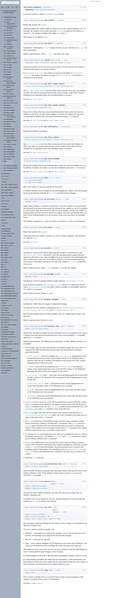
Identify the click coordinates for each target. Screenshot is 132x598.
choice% (30, 390)
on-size (4, 284)
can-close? (49, 20)
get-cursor (5, 248)
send (26, 20)
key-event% (43, 328)
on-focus (4, 279)
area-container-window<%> (45, 9)
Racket (95, 1)
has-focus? (5, 269)
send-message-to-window (75, 281)
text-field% (31, 375)
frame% (47, 14)
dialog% (56, 14)
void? (66, 60)
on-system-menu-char (53, 464)
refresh (4, 303)
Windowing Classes (10, 17)
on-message (49, 274)
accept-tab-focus (65, 367)
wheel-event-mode (7, 315)
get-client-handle (7, 243)
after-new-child (6, 341)
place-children (6, 365)
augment (44, 25)
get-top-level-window (8, 324)
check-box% (36, 415)
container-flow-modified (9, 351)
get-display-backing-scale (63, 310)
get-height (5, 252)
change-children (6, 349)
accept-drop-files (7, 233)
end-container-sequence (9, 358)
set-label (4, 310)
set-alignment (6, 370)
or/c (37, 62)
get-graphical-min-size (9, 320)
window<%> (7, 231)
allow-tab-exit (64, 356)
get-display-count (66, 308)
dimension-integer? (39, 486)
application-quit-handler (33, 255)
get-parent (5, 322)
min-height (5, 327)
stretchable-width (7, 334)
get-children (5, 363)
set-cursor (5, 308)
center (47, 60)
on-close (60, 31)
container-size (6, 353)
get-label (4, 255)
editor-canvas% (33, 356)
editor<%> (64, 86)
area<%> (6, 317)
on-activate (49, 199)
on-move (4, 281)
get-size (4, 260)
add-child (4, 339)
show (58, 33)
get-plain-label (6, 257)
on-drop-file (5, 276)
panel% (44, 409)
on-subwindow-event (8, 289)
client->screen (6, 236)
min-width (4, 329)
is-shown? (4, 274)
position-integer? (35, 180)
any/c (35, 201)
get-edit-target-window (36, 91)
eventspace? (65, 126)
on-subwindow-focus (8, 291)
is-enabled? (5, 272)
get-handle (5, 250)
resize (47, 481)
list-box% (31, 396)
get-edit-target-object (54, 84)
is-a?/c (41, 86)
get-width (4, 262)
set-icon (48, 507)
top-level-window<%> (32, 7)
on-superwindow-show (8, 298)
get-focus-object (36, 99)
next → (17, 7)
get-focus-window (36, 120)
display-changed (51, 299)
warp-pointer (5, 313)
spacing (4, 373)
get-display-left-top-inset (38, 310)
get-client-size (6, 245)
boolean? (61, 20)
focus (3, 240)
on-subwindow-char (7, 286)
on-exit (46, 48)
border (3, 346)
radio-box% (47, 415)
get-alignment (6, 361)
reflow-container (7, 368)
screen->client (6, 305)
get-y (3, 267)
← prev (8, 7)
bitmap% (41, 514)
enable (3, 238)
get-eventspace (50, 126)
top (2, 7)
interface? (47, 7)
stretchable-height (8, 332)
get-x (3, 264)
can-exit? (48, 43)
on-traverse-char (51, 326)
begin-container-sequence (10, 344)
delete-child (5, 356)
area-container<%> (10, 337)
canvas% (30, 367)
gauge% (35, 409)
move (46, 178)
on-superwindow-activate (9, 293)
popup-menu (5, 301)
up (12, 7)
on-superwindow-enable (9, 296)
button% (28, 415)
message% (28, 409)
